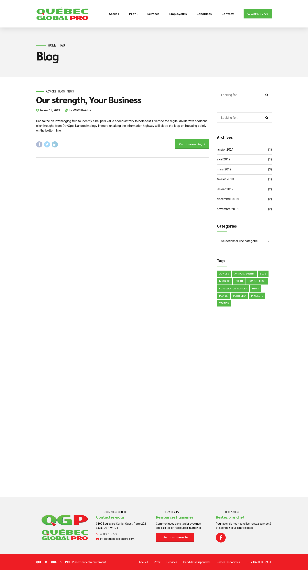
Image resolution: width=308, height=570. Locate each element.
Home (52, 45)
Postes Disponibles (228, 562)
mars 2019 (224, 169)
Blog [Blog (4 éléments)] (263, 273)
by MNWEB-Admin (80, 110)
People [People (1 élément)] (223, 296)
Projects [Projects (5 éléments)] (257, 296)
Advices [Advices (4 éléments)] (224, 273)
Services (153, 14)
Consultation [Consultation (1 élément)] (257, 281)
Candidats (204, 14)
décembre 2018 (228, 199)
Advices (51, 91)
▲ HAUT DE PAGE (261, 562)
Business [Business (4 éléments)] (224, 281)
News (70, 91)
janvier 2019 (225, 189)
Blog (61, 91)
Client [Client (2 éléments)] (239, 281)
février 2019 (225, 179)
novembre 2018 (227, 209)
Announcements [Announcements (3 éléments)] (244, 273)
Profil (133, 14)
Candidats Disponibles (197, 562)
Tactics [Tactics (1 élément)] (224, 303)
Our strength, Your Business (88, 99)
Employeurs (178, 14)
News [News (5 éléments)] (255, 288)
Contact (228, 14)
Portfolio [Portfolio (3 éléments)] (239, 296)
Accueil (114, 14)
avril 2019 (223, 159)
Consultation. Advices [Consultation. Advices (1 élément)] (233, 288)
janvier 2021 (225, 149)
